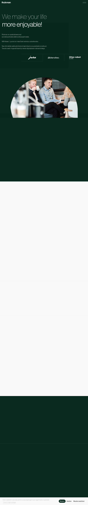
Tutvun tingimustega (9, 503)
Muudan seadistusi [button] (78, 502)
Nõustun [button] (62, 502)
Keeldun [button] (69, 502)
